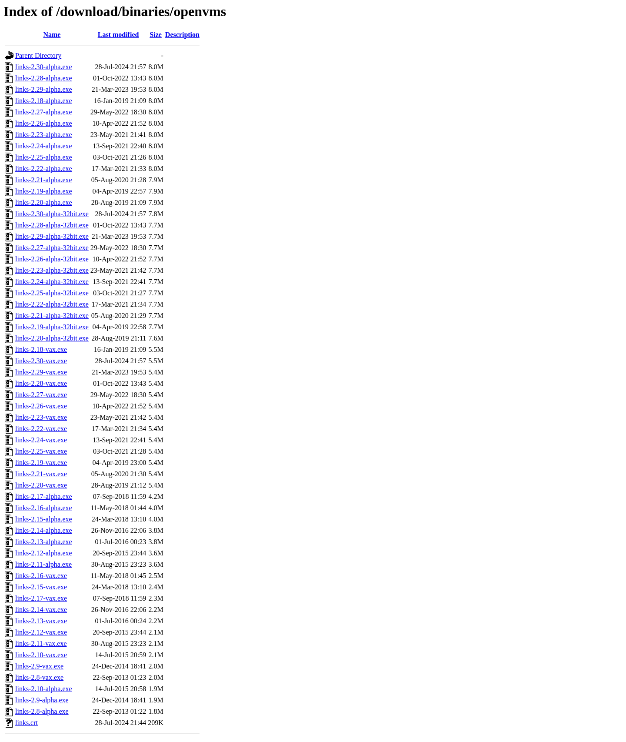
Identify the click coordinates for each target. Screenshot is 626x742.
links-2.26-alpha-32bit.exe (52, 259)
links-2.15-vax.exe (41, 587)
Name (51, 34)
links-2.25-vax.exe (41, 451)
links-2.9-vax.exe (39, 666)
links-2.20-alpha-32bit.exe (52, 338)
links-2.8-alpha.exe (42, 711)
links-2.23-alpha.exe (43, 134)
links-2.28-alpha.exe (43, 78)
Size (156, 34)
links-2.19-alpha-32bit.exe (52, 327)
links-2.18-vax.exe (41, 349)
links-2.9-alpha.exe (42, 700)
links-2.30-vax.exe (41, 360)
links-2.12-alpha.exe (43, 553)
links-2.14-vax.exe (41, 609)
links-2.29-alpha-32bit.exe (52, 236)
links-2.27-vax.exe (41, 394)
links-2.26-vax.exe (41, 406)
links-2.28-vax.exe (41, 383)
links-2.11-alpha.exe (43, 564)
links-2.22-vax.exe (41, 428)
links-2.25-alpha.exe (43, 157)
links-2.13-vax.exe (41, 621)
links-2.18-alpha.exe (43, 100)
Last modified (118, 34)
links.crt (26, 722)
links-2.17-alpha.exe (43, 496)
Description (182, 34)
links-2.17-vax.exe (41, 598)
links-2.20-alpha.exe (43, 202)
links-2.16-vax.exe (41, 575)
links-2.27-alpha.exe (43, 112)
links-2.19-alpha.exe (43, 191)
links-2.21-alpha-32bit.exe (52, 315)
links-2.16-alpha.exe (43, 507)
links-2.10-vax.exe (41, 654)
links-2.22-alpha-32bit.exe (52, 304)
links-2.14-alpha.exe (43, 530)
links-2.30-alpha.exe (43, 66)
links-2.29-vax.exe (41, 372)
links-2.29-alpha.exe (43, 89)
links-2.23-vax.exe (41, 417)
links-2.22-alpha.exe (43, 168)
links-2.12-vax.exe (41, 632)
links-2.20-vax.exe (41, 485)
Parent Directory (38, 55)
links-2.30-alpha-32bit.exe (52, 213)
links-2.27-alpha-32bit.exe (52, 247)
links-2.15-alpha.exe (43, 519)
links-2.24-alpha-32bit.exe (52, 281)
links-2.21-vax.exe (41, 474)
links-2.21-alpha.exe (43, 180)
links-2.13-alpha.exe (43, 541)
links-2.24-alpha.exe (43, 146)
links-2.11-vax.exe (41, 643)
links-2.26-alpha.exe (43, 123)
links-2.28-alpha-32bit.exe (52, 225)
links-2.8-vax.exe (39, 677)
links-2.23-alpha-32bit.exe (52, 270)
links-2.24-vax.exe (41, 440)
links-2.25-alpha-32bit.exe (52, 293)
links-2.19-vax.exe (41, 462)
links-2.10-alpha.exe (43, 688)
